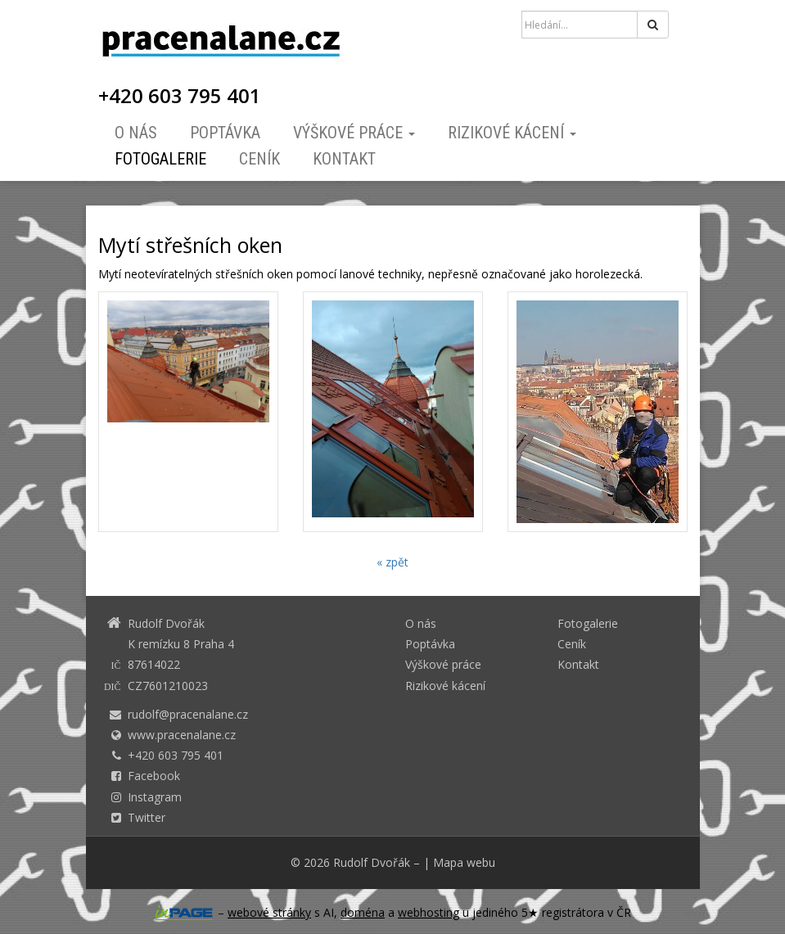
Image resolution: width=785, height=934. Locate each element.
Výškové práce (354, 132)
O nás (136, 132)
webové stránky (269, 912)
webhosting (428, 912)
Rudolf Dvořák (371, 862)
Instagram (155, 797)
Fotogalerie (160, 159)
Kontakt (344, 159)
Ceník (259, 159)
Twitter (146, 817)
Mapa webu (464, 862)
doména (363, 912)
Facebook (154, 775)
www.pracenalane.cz (182, 734)
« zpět (392, 562)
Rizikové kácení (512, 132)
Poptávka (225, 132)
